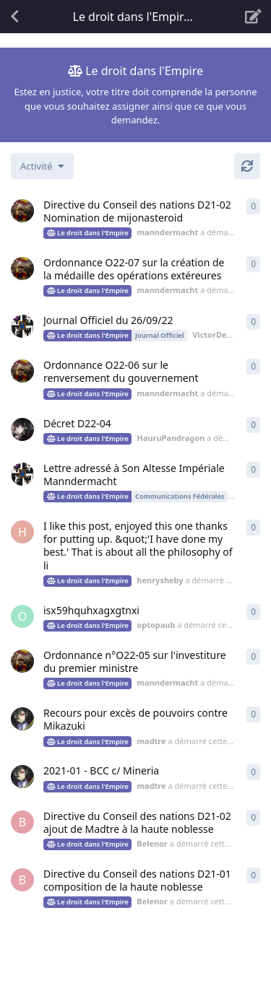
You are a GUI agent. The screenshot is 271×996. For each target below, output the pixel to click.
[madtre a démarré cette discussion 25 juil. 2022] (22, 718)
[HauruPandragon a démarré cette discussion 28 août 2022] (22, 429)
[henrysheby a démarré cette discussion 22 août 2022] (22, 531)
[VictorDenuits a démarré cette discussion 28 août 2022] (22, 474)
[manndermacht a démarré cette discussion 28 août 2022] (22, 371)
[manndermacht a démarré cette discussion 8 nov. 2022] (22, 210)
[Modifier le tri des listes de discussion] (42, 166)
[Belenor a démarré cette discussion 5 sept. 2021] (22, 822)
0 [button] (253, 206)
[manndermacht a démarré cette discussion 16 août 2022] (22, 661)
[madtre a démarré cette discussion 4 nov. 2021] (22, 776)
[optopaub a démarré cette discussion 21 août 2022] (22, 616)
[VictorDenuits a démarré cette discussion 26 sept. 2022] (22, 326)
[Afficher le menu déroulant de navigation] (136, 16)
